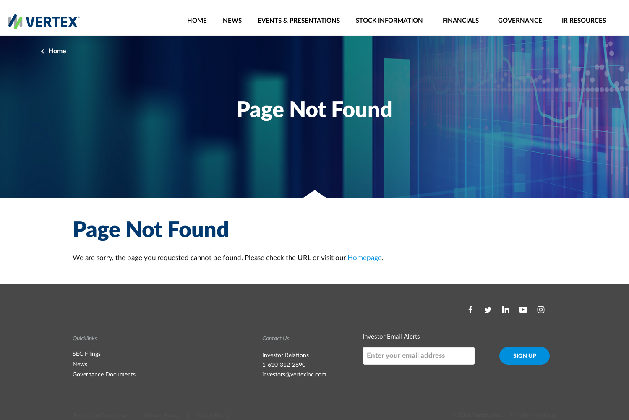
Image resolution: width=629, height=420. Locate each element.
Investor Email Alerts (391, 337)
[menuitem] (197, 20)
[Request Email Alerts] (419, 356)
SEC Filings (87, 354)
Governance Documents (104, 375)
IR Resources (584, 21)
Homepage (364, 257)
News (232, 21)
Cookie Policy (212, 400)
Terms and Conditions (101, 400)
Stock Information (389, 21)
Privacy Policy (162, 400)
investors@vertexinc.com (294, 375)
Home (197, 21)
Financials (461, 21)
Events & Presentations (299, 21)
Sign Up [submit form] (524, 356)
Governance (520, 21)
